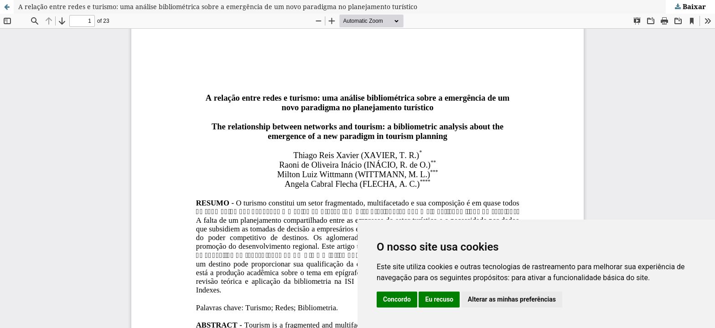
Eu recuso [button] (439, 299)
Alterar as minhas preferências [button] (512, 299)
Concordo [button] (397, 299)
